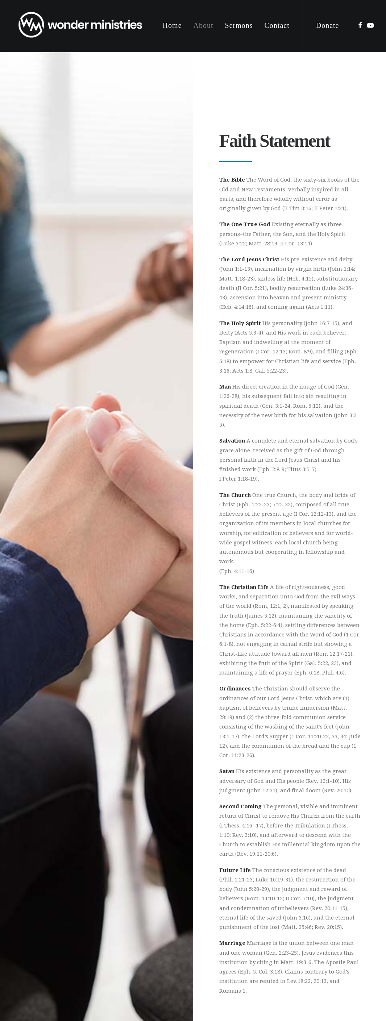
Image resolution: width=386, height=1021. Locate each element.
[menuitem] (172, 26)
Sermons (239, 26)
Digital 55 (133, 984)
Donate (327, 26)
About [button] (203, 26)
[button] (360, 26)
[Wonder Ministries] (81, 26)
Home (172, 26)
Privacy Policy (137, 998)
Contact (277, 26)
